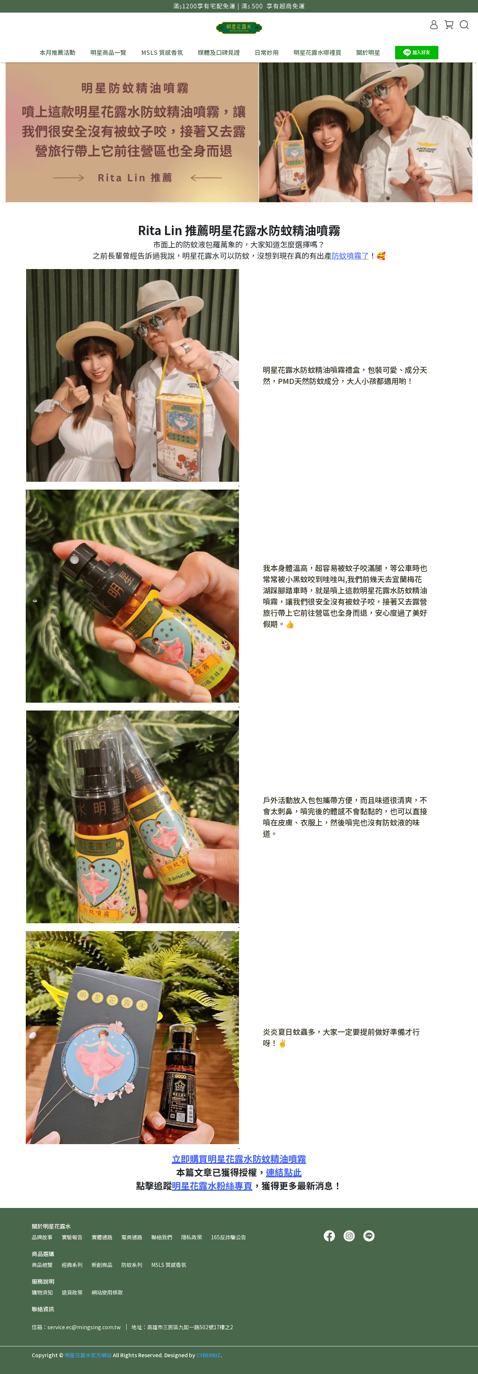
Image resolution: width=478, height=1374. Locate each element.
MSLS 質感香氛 (162, 52)
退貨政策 (72, 1292)
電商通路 (131, 1237)
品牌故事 (42, 1237)
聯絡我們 (161, 1237)
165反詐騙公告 (228, 1237)
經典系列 (72, 1264)
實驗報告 (72, 1237)
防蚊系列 (131, 1264)
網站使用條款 (107, 1292)
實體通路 (101, 1237)
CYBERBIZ (208, 1355)
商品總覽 (42, 1264)
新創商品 (101, 1264)
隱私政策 (191, 1237)
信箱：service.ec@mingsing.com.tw (76, 1327)
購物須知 (42, 1292)
